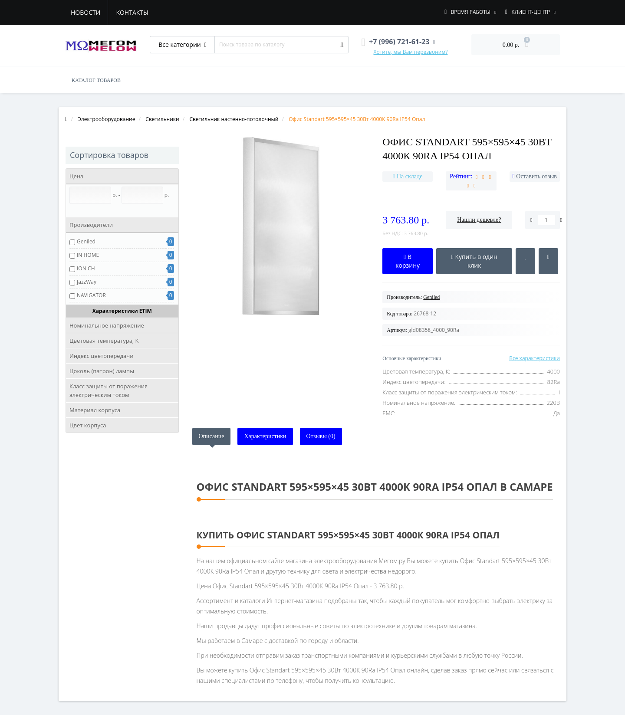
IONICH (86, 268)
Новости (85, 12)
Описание (211, 436)
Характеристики (265, 436)
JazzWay (86, 281)
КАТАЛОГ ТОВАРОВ (96, 80)
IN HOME (88, 255)
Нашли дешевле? (479, 219)
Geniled (86, 241)
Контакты (132, 12)
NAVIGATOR (91, 295)
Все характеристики (534, 358)
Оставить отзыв (536, 176)
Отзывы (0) (321, 436)
